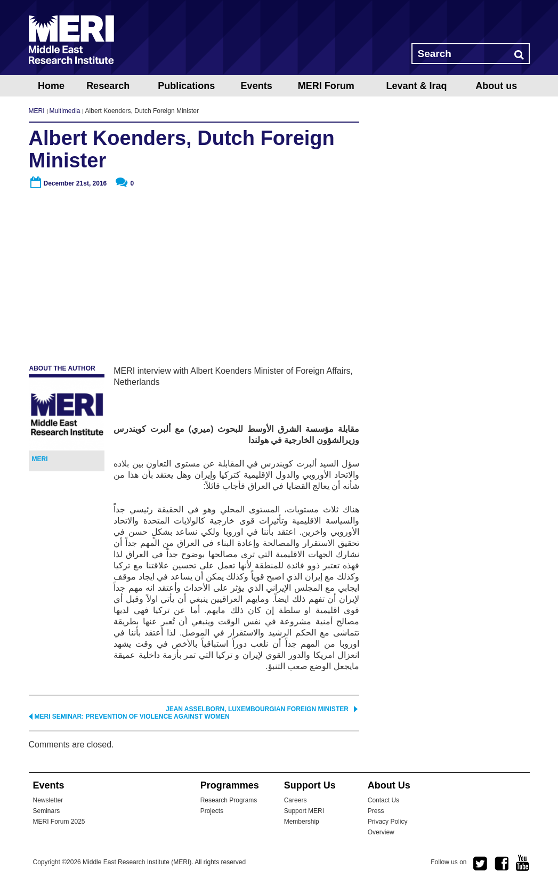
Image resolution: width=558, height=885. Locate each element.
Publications (186, 86)
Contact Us (383, 800)
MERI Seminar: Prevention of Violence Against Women (132, 716)
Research (108, 86)
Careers (295, 800)
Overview (381, 832)
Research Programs (228, 800)
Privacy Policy (388, 821)
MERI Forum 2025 (59, 821)
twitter (480, 863)
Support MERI (304, 811)
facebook (501, 863)
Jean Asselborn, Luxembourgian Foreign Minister (257, 709)
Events (256, 86)
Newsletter (48, 800)
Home (51, 86)
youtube (523, 863)
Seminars (46, 811)
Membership (301, 821)
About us (496, 86)
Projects (211, 811)
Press (376, 811)
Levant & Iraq (416, 86)
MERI (71, 39)
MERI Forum (326, 86)
